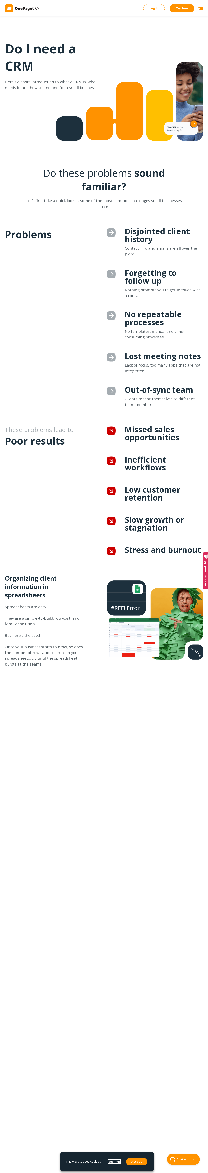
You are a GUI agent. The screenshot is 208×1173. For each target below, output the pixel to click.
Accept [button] (136, 1161)
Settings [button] (114, 1161)
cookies (95, 1161)
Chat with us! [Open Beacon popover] (181, 1159)
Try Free (182, 8)
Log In (154, 8)
